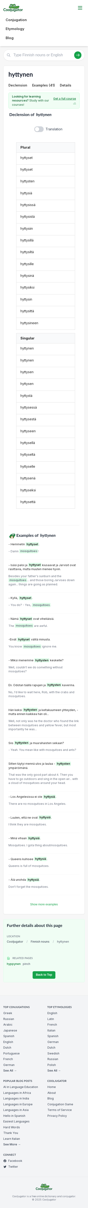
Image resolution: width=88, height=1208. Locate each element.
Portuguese (11, 1053)
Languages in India (16, 1098)
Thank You (10, 1133)
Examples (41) (43, 85)
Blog (10, 38)
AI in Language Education (20, 1087)
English (8, 1042)
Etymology (15, 28)
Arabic (7, 1024)
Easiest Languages (16, 1121)
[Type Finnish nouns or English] (44, 55)
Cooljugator (15, 941)
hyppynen (18, 964)
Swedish (53, 1053)
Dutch (7, 1047)
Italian (51, 1030)
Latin (50, 1019)
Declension (17, 85)
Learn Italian (11, 1138)
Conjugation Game (60, 1104)
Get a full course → (64, 101)
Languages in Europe (18, 1104)
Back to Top (44, 974)
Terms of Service (59, 1110)
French (8, 1059)
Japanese (10, 1030)
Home (51, 1087)
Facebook (12, 1161)
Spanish (8, 1036)
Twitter (10, 1166)
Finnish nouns (40, 941)
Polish (51, 1065)
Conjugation (16, 20)
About (51, 1093)
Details (65, 85)
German (9, 1065)
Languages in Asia (16, 1110)
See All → (10, 1070)
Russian (8, 1019)
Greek (7, 1013)
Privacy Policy (57, 1116)
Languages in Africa (17, 1093)
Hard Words (11, 1127)
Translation (54, 129)
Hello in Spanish (14, 1116)
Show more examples (44, 904)
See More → (12, 1144)
